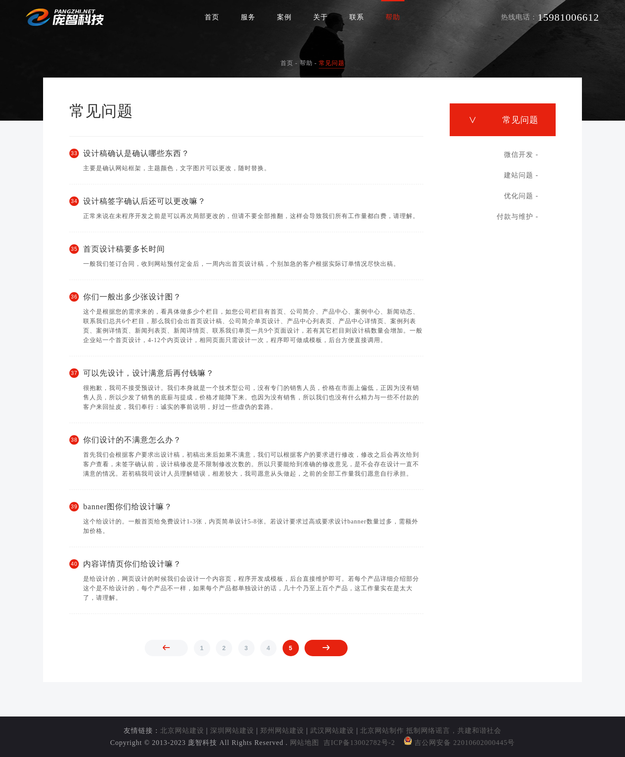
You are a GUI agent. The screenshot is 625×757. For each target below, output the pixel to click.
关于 (320, 17)
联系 (356, 17)
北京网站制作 (382, 730)
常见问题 (332, 63)
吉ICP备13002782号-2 (359, 742)
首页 (212, 17)
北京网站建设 (182, 730)
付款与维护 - (517, 216)
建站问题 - (521, 175)
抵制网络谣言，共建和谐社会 (453, 730)
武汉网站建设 (332, 730)
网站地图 (304, 742)
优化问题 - (521, 195)
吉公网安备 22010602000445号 (459, 742)
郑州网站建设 (282, 730)
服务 (248, 17)
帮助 (393, 17)
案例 (284, 17)
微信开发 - (521, 154)
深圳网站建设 (232, 730)
